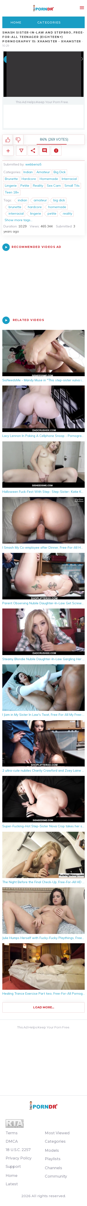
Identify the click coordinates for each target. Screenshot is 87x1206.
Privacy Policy (19, 1158)
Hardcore (29, 179)
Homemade (49, 179)
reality (67, 213)
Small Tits (72, 185)
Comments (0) (44, 150)
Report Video (56, 150)
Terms (12, 1133)
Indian (28, 172)
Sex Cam (54, 185)
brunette (15, 207)
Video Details (21, 150)
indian (22, 200)
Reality (38, 185)
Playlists (53, 1159)
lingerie (35, 213)
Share (33, 150)
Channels (53, 1168)
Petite (24, 185)
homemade (57, 207)
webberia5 (33, 164)
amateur (40, 200)
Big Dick (60, 172)
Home (15, 22)
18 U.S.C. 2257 (18, 1150)
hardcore (35, 207)
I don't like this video (18, 140)
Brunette (11, 179)
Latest (12, 1184)
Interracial (69, 179)
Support (13, 1166)
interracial (16, 213)
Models (52, 1150)
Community (56, 1176)
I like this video (8, 140)
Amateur (43, 172)
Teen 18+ (12, 192)
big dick (59, 200)
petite (52, 213)
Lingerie (11, 185)
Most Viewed (57, 1133)
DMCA (12, 1141)
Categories (49, 22)
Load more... (43, 1007)
